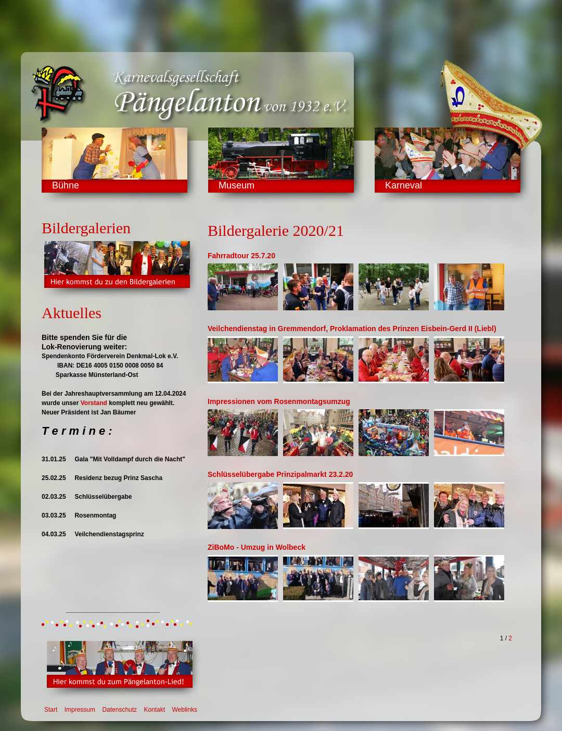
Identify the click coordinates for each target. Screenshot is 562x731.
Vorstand (94, 403)
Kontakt (154, 709)
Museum (236, 185)
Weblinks (184, 709)
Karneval (403, 185)
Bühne (65, 185)
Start (50, 709)
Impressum (80, 709)
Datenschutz (119, 709)
